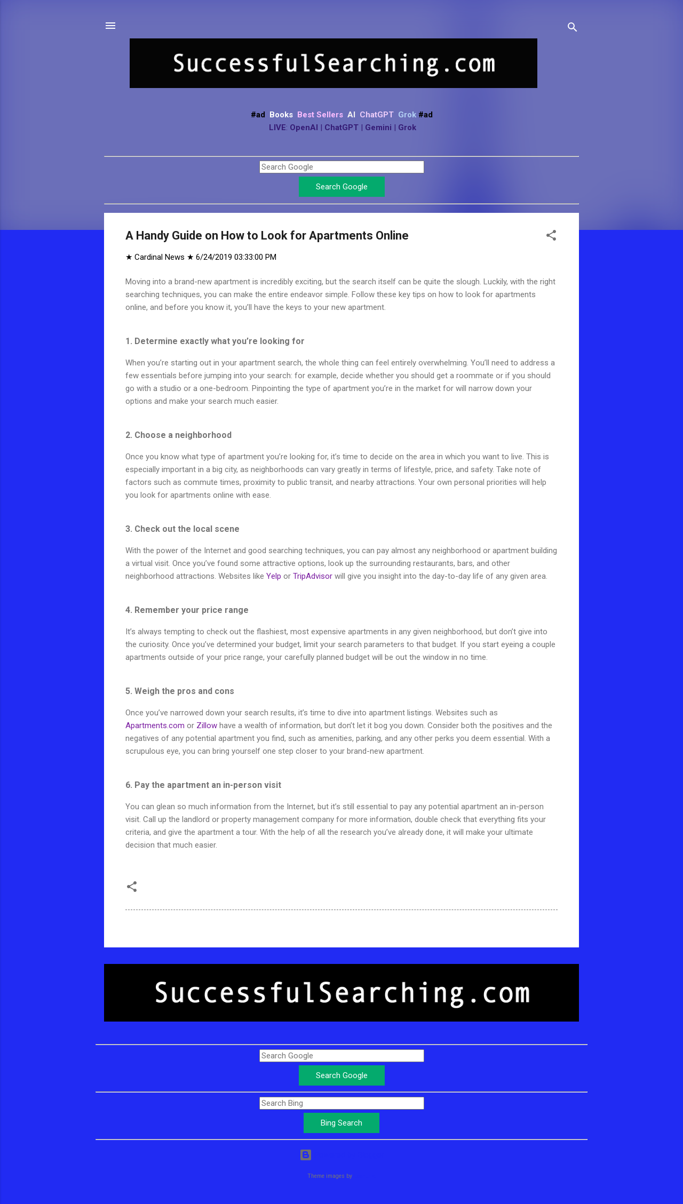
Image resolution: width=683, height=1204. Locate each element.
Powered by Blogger (341, 1155)
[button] (551, 237)
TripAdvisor (312, 576)
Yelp (273, 576)
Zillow (206, 725)
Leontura (365, 1176)
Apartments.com (155, 725)
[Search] (572, 29)
